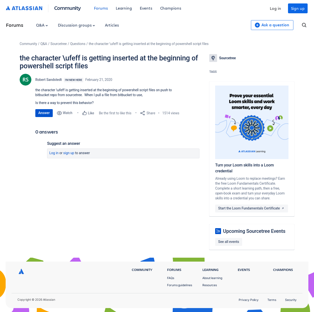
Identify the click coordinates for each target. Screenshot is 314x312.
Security (291, 300)
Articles (112, 25)
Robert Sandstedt (48, 80)
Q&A (42, 25)
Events (146, 8)
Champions (170, 8)
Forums (101, 8)
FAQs (170, 278)
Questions (77, 44)
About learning (212, 278)
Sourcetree (59, 44)
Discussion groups (76, 25)
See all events (228, 242)
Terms (271, 300)
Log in (275, 8)
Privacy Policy (249, 300)
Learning (124, 8)
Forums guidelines (179, 285)
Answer (44, 113)
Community (67, 7)
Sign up (298, 8)
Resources (209, 285)
